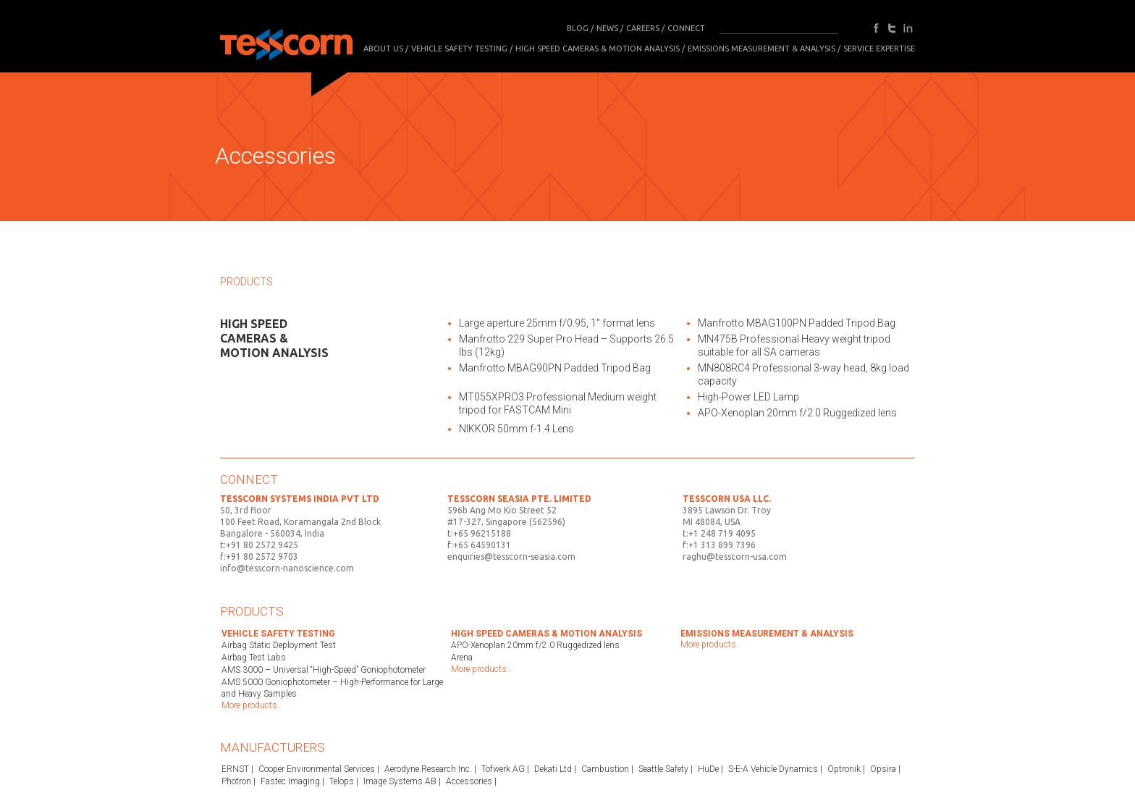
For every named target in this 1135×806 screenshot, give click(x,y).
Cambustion (605, 769)
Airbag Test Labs (253, 657)
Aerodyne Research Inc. (428, 769)
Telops (341, 781)
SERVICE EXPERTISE (879, 48)
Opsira (883, 769)
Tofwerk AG (503, 769)
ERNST (235, 769)
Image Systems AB (399, 781)
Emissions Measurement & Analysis (761, 48)
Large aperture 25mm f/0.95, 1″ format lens (557, 323)
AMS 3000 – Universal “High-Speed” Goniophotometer (323, 670)
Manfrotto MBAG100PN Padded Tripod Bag (796, 323)
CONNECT (686, 28)
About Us (383, 48)
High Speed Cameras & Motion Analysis (597, 48)
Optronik (844, 769)
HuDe (708, 769)
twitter (892, 27)
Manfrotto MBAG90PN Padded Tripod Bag (555, 368)
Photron (236, 781)
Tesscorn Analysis (286, 40)
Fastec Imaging (290, 781)
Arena (462, 657)
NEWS (607, 28)
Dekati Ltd (553, 769)
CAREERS (642, 28)
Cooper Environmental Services (316, 769)
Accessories (469, 781)
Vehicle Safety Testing (459, 48)
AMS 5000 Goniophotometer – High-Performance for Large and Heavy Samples (332, 688)
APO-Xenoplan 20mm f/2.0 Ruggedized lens (797, 413)
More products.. (251, 705)
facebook (876, 27)
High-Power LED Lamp (748, 397)
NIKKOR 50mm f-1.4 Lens (516, 429)
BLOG (577, 28)
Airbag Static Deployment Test (278, 645)
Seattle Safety (663, 769)
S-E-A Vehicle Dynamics (773, 769)
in (908, 27)
